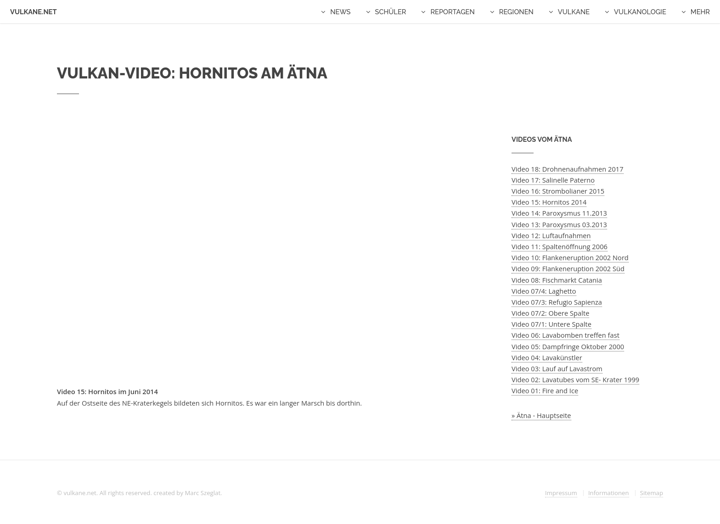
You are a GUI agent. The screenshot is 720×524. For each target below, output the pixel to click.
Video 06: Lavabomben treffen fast (565, 335)
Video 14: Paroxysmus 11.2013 (559, 212)
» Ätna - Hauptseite (541, 415)
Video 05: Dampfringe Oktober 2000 (568, 346)
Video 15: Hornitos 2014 (549, 201)
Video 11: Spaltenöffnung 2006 (560, 246)
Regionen (516, 12)
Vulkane (574, 12)
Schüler (390, 12)
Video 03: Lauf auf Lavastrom (557, 368)
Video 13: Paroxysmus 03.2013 (559, 224)
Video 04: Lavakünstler (547, 357)
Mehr (700, 12)
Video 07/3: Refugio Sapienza (557, 302)
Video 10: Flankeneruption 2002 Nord (570, 257)
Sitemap (651, 493)
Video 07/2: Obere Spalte (550, 313)
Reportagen (452, 12)
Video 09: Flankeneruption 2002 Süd (568, 268)
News (340, 12)
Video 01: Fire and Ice (545, 390)
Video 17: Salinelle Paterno (553, 179)
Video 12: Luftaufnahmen (551, 235)
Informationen (608, 493)
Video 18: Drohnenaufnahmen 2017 (568, 168)
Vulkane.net (33, 12)
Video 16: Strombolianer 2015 (558, 190)
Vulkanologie (640, 12)
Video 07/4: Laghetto (544, 290)
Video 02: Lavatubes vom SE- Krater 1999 (575, 379)
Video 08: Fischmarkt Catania (557, 279)
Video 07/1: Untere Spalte (551, 324)
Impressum (561, 493)
